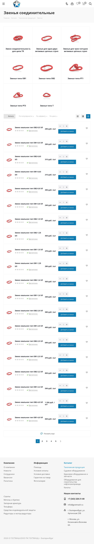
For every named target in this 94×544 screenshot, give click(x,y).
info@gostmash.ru (75, 504)
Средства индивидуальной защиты (20, 510)
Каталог (68, 463)
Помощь (37, 467)
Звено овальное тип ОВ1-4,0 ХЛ (29, 417)
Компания (9, 463)
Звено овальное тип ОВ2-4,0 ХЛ (29, 402)
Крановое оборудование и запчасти (76, 475)
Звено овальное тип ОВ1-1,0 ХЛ (29, 249)
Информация (41, 463)
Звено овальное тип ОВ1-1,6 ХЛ (29, 295)
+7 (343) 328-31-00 (76, 498)
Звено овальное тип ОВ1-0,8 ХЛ (29, 204)
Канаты (67, 487)
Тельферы (8, 506)
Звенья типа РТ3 (18, 105)
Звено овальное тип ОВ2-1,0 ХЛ (29, 219)
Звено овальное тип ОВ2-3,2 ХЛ (29, 371)
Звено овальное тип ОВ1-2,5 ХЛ (29, 356)
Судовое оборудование (74, 470)
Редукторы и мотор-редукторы (17, 513)
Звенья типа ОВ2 (47, 78)
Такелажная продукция (74, 467)
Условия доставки (42, 474)
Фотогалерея (39, 481)
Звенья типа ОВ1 (18, 78)
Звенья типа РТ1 (75, 78)
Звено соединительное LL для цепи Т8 (18, 50)
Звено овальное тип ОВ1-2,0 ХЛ (29, 326)
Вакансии (8, 477)
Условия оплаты (41, 470)
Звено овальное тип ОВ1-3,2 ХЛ (29, 387)
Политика (8, 481)
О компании (9, 467)
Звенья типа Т (47, 105)
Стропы (7, 496)
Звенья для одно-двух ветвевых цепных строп (46, 50)
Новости (7, 470)
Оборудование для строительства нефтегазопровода (72, 481)
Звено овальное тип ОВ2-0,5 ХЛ (29, 127)
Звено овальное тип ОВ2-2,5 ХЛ (29, 341)
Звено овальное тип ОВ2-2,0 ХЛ (29, 310)
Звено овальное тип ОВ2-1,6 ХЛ (29, 280)
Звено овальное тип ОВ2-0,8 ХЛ (29, 188)
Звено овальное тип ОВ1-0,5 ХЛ (29, 143)
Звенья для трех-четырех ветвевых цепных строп (75, 50)
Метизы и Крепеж (12, 500)
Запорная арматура (12, 503)
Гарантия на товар (42, 477)
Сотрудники (9, 474)
